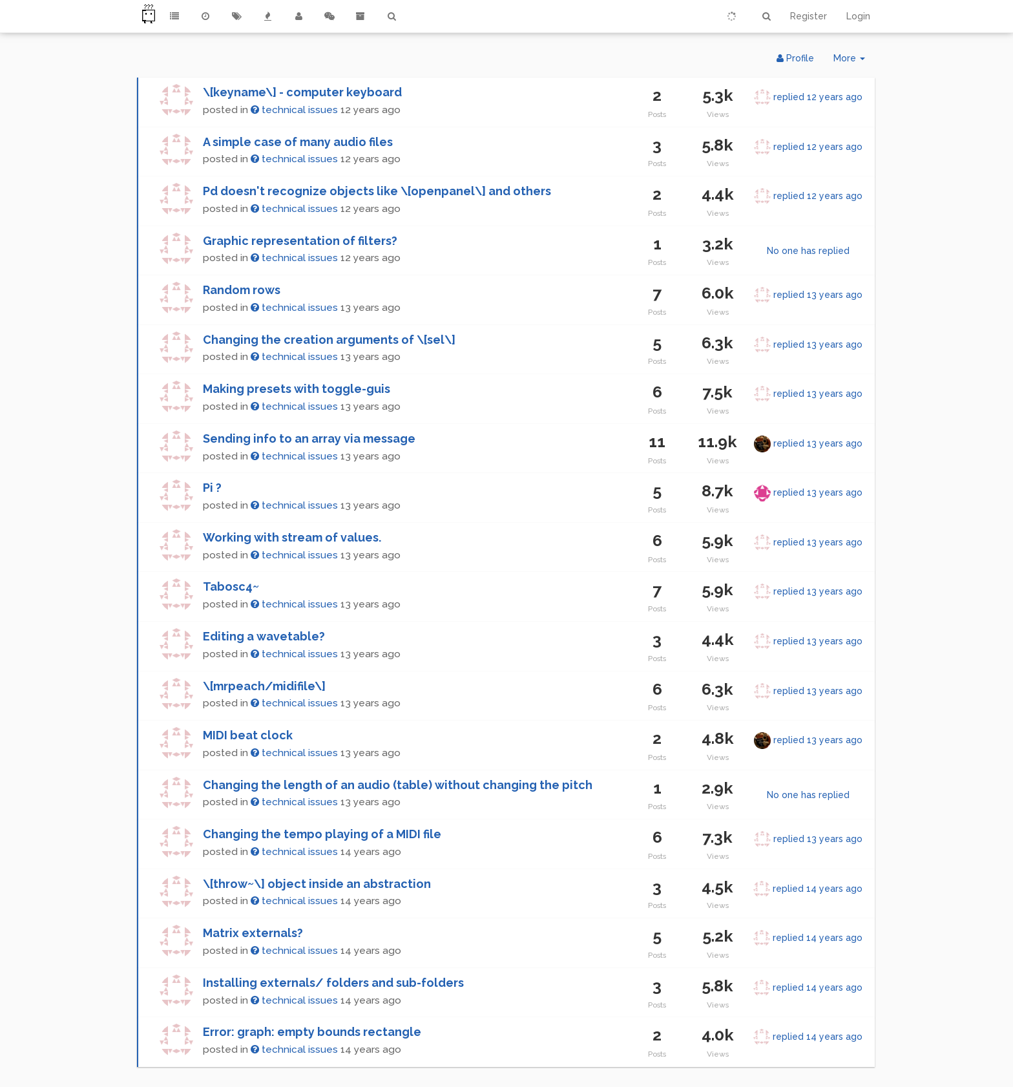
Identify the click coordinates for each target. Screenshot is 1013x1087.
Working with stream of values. (292, 537)
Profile (795, 58)
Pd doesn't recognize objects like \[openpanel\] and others (377, 191)
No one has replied (808, 251)
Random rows (241, 290)
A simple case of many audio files (298, 142)
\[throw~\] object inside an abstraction (317, 884)
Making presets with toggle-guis (296, 389)
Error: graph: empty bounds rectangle (312, 1032)
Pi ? (212, 487)
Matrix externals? (253, 933)
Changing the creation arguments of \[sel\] (329, 339)
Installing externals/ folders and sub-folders (333, 982)
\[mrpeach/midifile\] (264, 686)
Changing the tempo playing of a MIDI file (322, 834)
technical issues (294, 110)
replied (817, 97)
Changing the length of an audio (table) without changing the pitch (397, 785)
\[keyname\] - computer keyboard (302, 92)
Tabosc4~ (231, 586)
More (854, 61)
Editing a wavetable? (264, 636)
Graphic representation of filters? (300, 241)
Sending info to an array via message (309, 438)
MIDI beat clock (248, 735)
